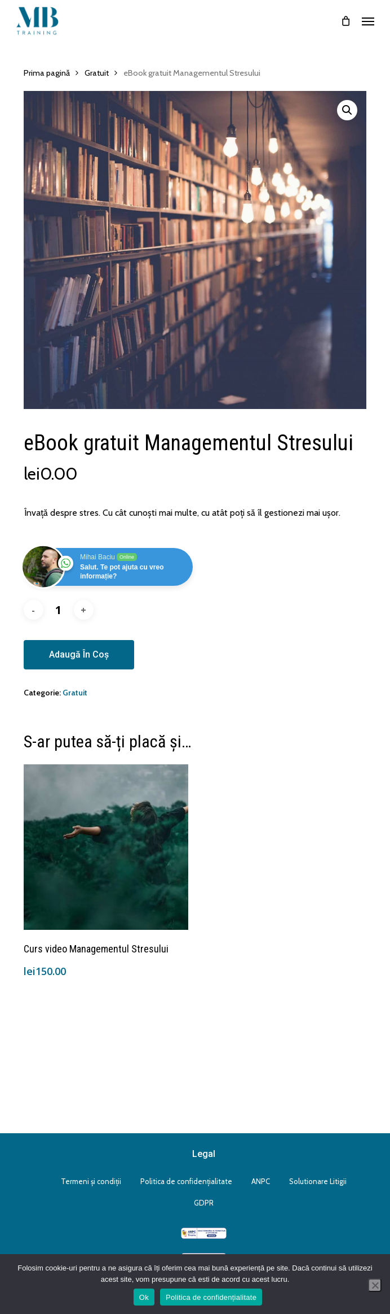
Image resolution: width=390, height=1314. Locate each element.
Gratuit (97, 73)
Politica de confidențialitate (186, 1181)
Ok (144, 1297)
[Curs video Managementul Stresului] (106, 846)
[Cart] (345, 21)
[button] (368, 21)
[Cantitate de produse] (59, 610)
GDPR (204, 1202)
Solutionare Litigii (318, 1181)
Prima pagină (47, 73)
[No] (375, 1285)
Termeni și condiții (91, 1181)
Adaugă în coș (79, 654)
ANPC (260, 1181)
